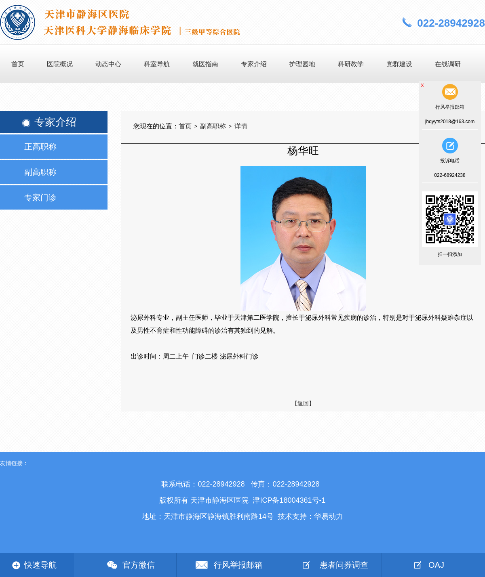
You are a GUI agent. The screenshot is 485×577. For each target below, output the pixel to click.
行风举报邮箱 (238, 564)
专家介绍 (254, 64)
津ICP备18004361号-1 (289, 500)
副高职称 (213, 126)
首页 (17, 64)
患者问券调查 (344, 564)
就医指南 (205, 64)
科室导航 (157, 64)
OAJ (436, 564)
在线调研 (448, 64)
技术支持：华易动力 (310, 516)
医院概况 (60, 64)
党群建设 (399, 64)
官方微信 (138, 564)
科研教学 (351, 64)
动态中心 (108, 64)
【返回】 (303, 403)
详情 (240, 126)
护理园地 (302, 64)
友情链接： (14, 463)
